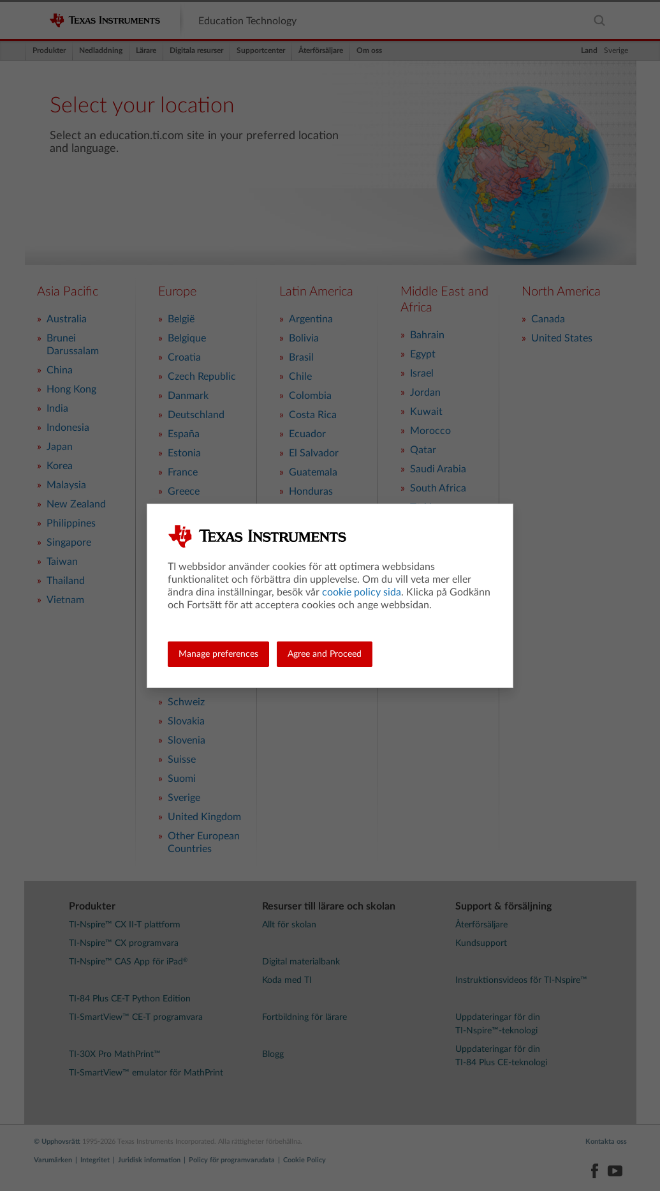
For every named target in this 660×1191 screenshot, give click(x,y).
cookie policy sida (361, 592)
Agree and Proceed (325, 654)
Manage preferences (218, 654)
